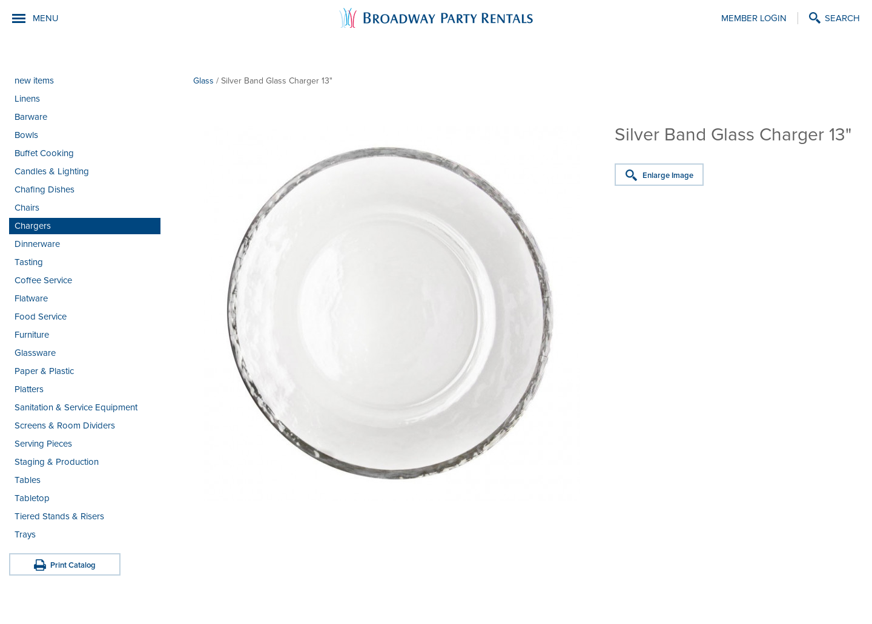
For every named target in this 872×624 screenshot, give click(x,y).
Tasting (29, 262)
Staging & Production (57, 461)
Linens (27, 98)
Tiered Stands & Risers (59, 516)
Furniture (32, 334)
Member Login (754, 18)
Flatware (31, 298)
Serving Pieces (43, 443)
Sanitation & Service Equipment (76, 407)
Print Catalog (73, 565)
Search (842, 18)
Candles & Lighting (52, 171)
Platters (29, 389)
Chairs (27, 207)
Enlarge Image (667, 175)
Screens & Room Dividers (65, 425)
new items (34, 80)
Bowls (26, 135)
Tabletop (32, 498)
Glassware (35, 352)
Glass (203, 81)
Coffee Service (43, 280)
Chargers (33, 225)
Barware (31, 116)
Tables (28, 480)
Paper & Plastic (44, 371)
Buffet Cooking (44, 153)
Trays (25, 534)
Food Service (41, 316)
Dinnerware (37, 243)
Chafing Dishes (44, 189)
